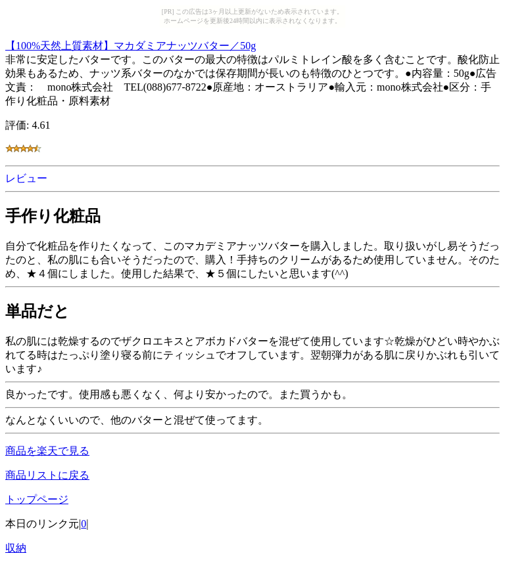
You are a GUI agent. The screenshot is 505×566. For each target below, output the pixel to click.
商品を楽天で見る (47, 450)
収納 (15, 548)
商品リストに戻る (47, 475)
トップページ (36, 499)
